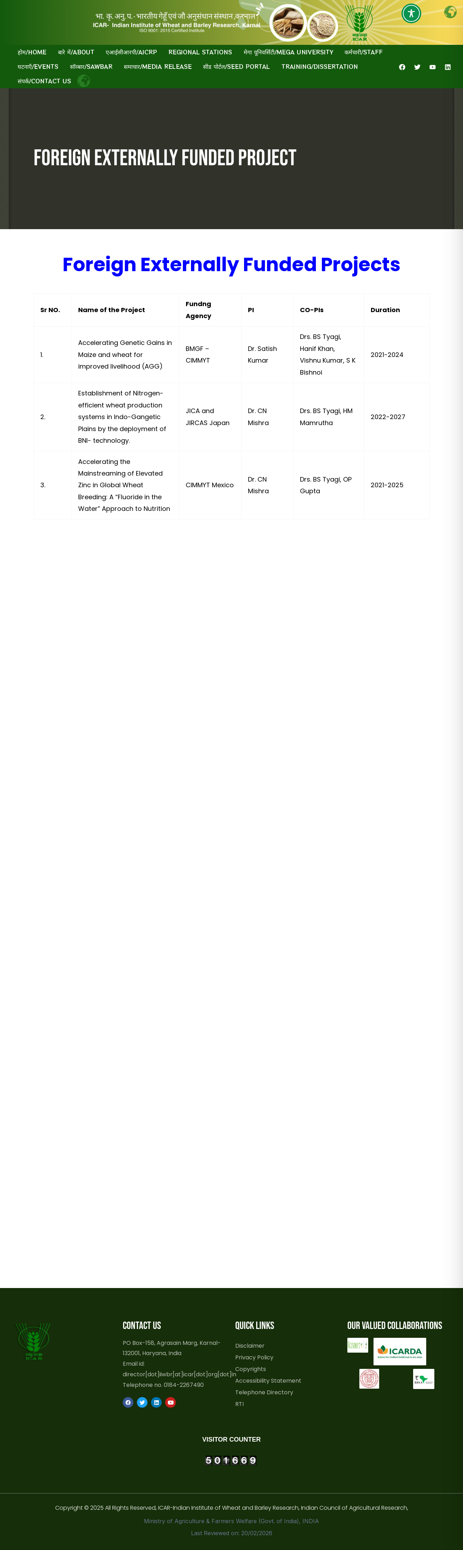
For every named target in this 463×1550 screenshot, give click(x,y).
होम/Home (32, 52)
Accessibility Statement (268, 1380)
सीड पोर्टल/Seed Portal (236, 66)
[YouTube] (432, 67)
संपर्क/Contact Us (44, 81)
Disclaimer (250, 1345)
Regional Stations (200, 52)
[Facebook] (402, 67)
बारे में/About (76, 52)
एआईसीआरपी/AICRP (131, 52)
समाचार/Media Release (158, 66)
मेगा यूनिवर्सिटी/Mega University (288, 52)
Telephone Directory (264, 1392)
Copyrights (250, 1369)
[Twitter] (417, 67)
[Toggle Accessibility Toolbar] (411, 13)
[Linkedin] (448, 67)
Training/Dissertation (320, 66)
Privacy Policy (254, 1357)
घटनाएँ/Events (38, 66)
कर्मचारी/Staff (364, 52)
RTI (239, 1404)
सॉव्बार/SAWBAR (91, 66)
